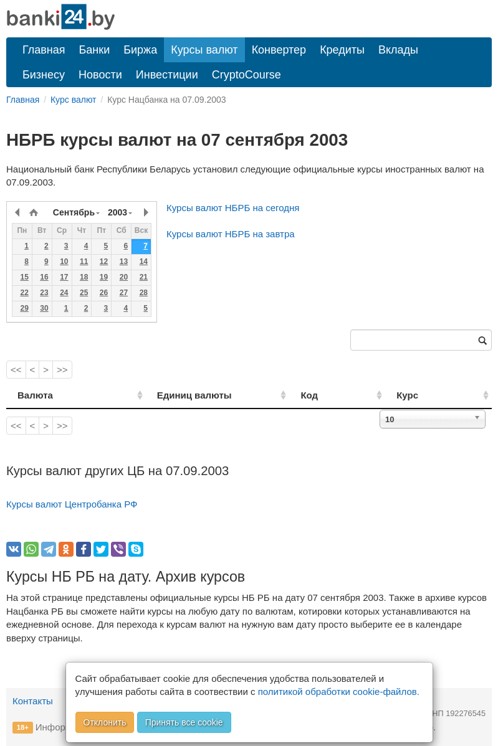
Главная (43, 50)
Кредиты (342, 50)
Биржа (140, 50)
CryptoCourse (246, 74)
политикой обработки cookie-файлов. (338, 691)
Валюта (35, 395)
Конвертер (279, 50)
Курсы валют (204, 50)
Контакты (32, 701)
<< (16, 369)
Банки (94, 50)
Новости (100, 74)
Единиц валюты (172, 395)
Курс (424, 395)
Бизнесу (43, 74)
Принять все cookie (184, 722)
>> (62, 369)
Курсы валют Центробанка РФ (72, 504)
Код (341, 395)
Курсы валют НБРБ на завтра (230, 234)
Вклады (398, 50)
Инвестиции (167, 74)
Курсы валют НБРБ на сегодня (232, 207)
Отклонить (105, 722)
